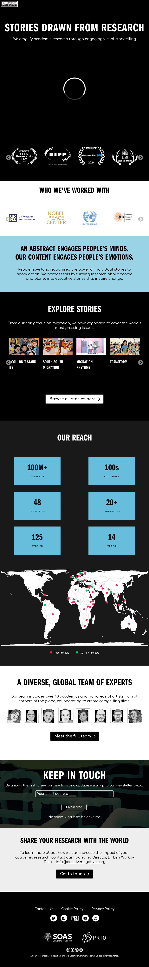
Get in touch (72, 874)
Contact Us (44, 909)
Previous (7, 157)
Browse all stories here (72, 399)
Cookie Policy (72, 909)
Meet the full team (72, 736)
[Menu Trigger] (143, 4)
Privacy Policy (103, 909)
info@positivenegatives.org (80, 862)
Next (140, 157)
